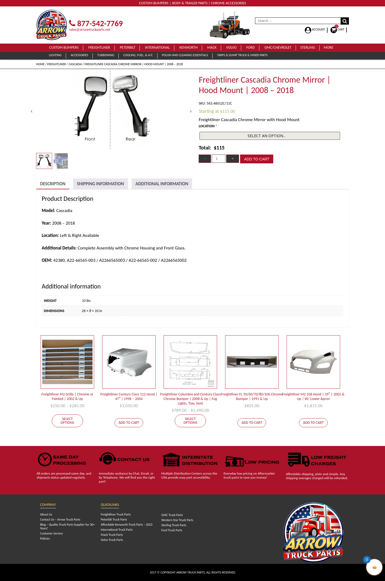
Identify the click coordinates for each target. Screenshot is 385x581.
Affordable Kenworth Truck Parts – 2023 (126, 524)
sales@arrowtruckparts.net (89, 29)
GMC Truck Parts (172, 515)
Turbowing (105, 55)
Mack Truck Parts (112, 535)
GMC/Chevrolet (277, 47)
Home (40, 64)
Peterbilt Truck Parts (114, 519)
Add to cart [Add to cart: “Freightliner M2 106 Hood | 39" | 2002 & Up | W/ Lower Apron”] (313, 422)
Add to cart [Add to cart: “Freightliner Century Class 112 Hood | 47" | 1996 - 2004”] (128, 422)
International (157, 47)
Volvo (231, 47)
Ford (250, 47)
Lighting (55, 55)
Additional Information (162, 184)
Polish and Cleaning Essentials (185, 55)
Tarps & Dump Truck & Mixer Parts (242, 55)
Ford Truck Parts (171, 530)
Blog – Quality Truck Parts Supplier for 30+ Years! (67, 526)
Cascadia (75, 64)
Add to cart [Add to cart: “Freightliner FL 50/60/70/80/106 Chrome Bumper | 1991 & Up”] (251, 422)
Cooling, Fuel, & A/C (138, 55)
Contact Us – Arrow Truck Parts (60, 519)
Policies (45, 538)
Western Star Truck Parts (177, 520)
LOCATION (208, 126)
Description (53, 184)
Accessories (79, 55)
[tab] (53, 183)
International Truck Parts (117, 530)
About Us (46, 514)
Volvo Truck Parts (112, 540)
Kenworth (188, 47)
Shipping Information (100, 184)
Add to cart (256, 159)
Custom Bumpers (64, 47)
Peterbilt (127, 47)
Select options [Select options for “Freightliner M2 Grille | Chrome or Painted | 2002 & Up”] (67, 421)
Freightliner (99, 47)
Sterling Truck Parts (173, 525)
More (328, 47)
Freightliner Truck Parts (116, 514)
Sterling (307, 47)
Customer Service (51, 533)
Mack (212, 47)
